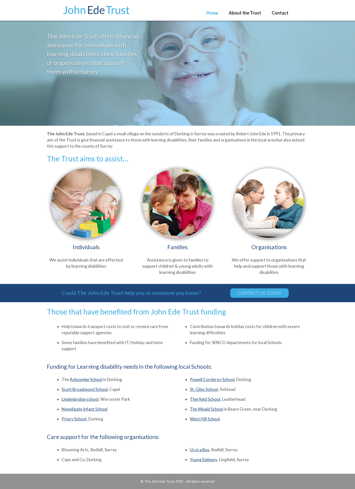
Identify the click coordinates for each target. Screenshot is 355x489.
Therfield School (205, 399)
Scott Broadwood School (85, 389)
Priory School (74, 418)
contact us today (259, 293)
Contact (280, 13)
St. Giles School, (204, 389)
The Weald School (206, 409)
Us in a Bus (199, 449)
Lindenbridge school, (81, 399)
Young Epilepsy (203, 459)
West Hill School (205, 418)
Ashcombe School (86, 379)
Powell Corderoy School (212, 379)
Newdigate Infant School (84, 409)
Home (212, 13)
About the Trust (245, 13)
